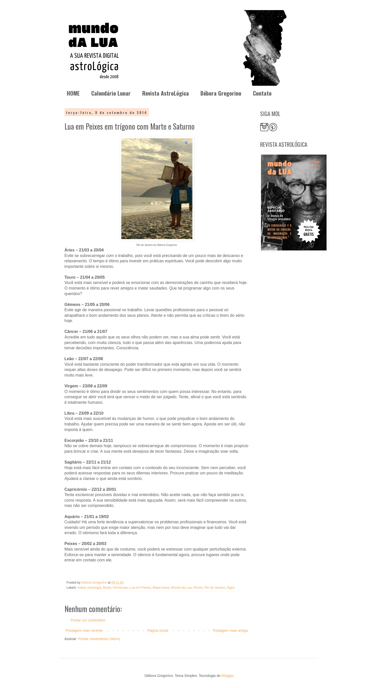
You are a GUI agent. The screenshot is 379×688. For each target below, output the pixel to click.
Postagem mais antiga (230, 630)
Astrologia (94, 587)
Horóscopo (120, 587)
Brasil (107, 587)
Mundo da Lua (181, 587)
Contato (262, 93)
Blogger (227, 676)
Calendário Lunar (111, 93)
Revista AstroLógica (165, 93)
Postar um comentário (88, 620)
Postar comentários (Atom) (99, 639)
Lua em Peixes (140, 587)
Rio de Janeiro (215, 587)
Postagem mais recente (84, 630)
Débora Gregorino (220, 93)
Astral (81, 587)
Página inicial (158, 630)
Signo (231, 587)
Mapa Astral (161, 587)
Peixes (198, 587)
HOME (73, 93)
